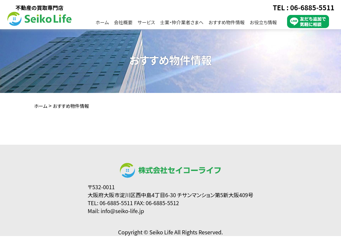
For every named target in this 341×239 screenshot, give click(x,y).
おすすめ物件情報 (226, 22)
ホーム (102, 22)
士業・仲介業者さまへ (181, 22)
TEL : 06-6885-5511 (303, 7)
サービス (146, 22)
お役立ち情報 (263, 22)
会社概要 (123, 22)
